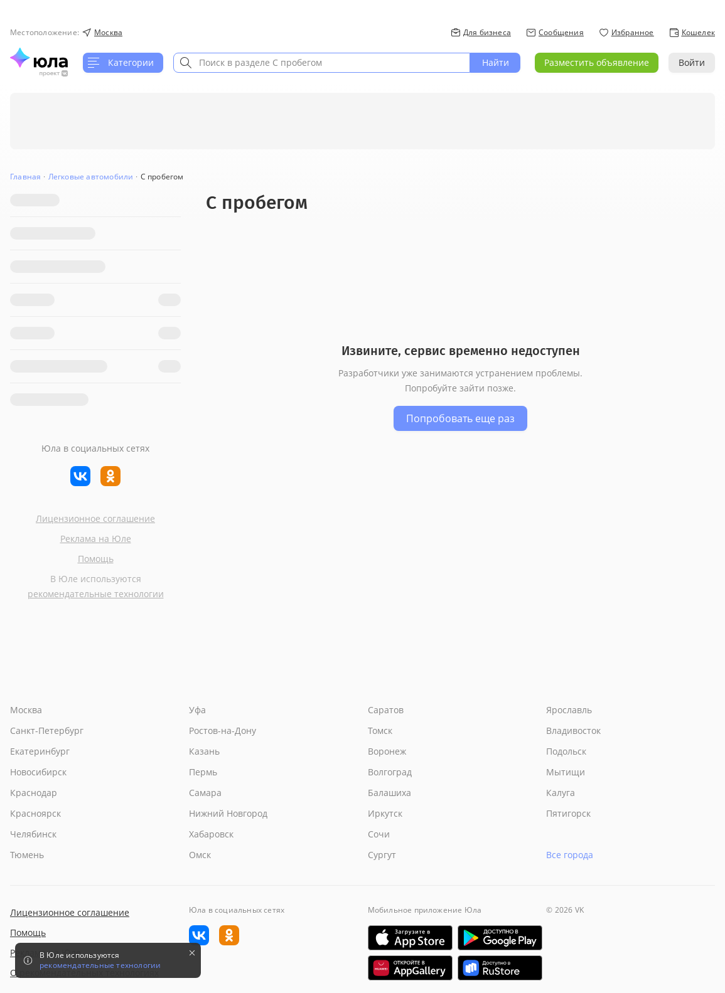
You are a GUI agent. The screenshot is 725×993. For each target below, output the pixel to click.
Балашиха (389, 793)
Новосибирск (38, 772)
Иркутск (385, 813)
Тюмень (27, 855)
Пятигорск (568, 813)
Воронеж (387, 751)
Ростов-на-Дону (222, 730)
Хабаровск (211, 834)
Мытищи (565, 772)
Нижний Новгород (228, 813)
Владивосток (573, 730)
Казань (204, 751)
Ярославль (569, 710)
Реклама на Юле (95, 538)
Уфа (197, 710)
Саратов (386, 710)
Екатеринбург (40, 751)
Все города (569, 855)
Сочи (379, 834)
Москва (26, 710)
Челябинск (33, 834)
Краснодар (33, 793)
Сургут (382, 855)
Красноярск (35, 813)
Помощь (96, 559)
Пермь (203, 772)
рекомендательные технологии (96, 594)
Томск (380, 730)
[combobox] (321, 63)
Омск (200, 855)
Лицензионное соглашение (95, 518)
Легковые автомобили (91, 176)
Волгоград (390, 772)
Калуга (560, 793)
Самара (205, 793)
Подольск (566, 751)
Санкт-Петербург (46, 730)
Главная (25, 176)
